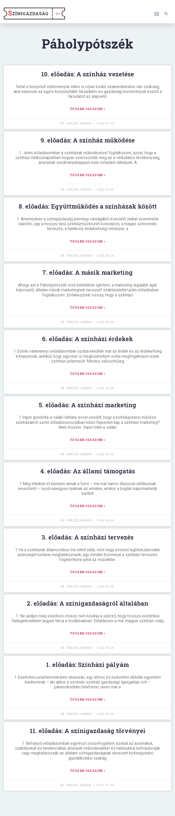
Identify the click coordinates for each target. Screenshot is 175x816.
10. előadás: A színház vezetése (87, 74)
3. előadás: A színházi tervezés (87, 537)
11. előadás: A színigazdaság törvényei (87, 731)
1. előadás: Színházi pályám (87, 665)
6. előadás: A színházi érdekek (87, 339)
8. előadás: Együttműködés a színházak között (88, 206)
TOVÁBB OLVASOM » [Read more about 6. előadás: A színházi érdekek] (87, 373)
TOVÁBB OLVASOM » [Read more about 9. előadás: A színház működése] (87, 175)
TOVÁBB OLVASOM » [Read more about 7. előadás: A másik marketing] (87, 307)
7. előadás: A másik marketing (87, 272)
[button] (157, 13)
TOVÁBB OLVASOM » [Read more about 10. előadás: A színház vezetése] (87, 109)
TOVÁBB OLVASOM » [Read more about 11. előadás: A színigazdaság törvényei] (87, 771)
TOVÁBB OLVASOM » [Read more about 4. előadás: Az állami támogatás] (87, 506)
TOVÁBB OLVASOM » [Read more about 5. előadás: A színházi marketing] (87, 440)
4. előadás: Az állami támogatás (87, 471)
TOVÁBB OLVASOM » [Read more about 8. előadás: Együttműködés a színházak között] (87, 241)
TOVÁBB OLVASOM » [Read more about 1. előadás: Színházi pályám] (87, 699)
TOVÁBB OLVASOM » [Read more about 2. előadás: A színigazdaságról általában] (87, 633)
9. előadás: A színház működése (88, 140)
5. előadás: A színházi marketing (87, 405)
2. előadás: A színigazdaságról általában (87, 603)
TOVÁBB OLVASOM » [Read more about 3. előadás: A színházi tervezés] (87, 572)
